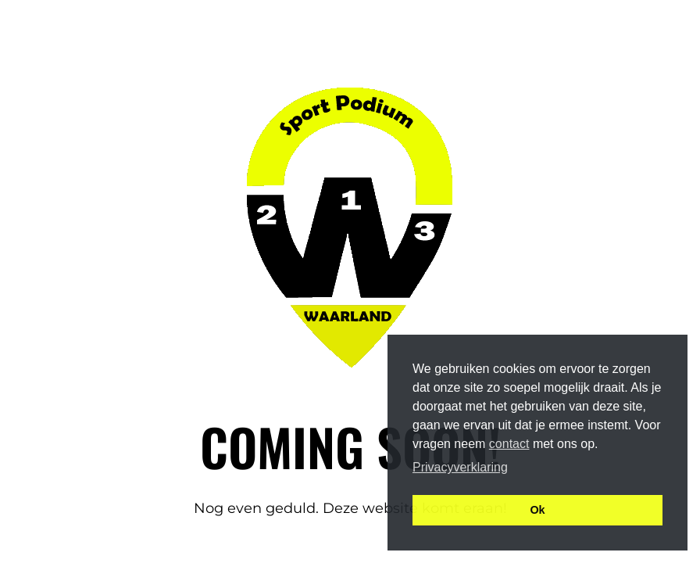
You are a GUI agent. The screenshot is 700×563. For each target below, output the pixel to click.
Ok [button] (537, 510)
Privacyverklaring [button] (460, 467)
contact (509, 443)
